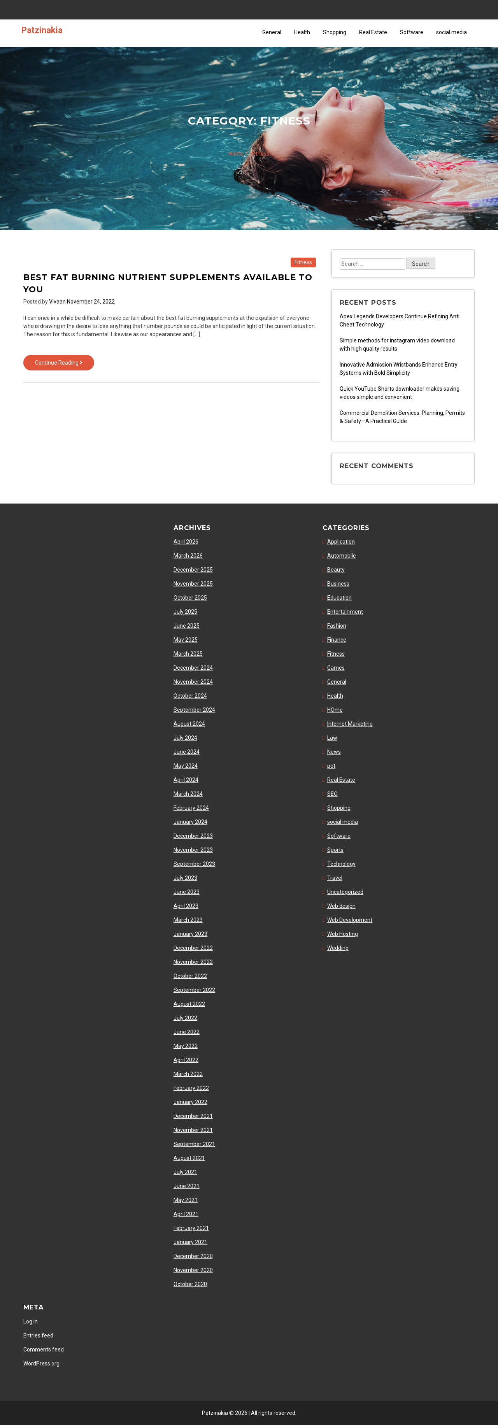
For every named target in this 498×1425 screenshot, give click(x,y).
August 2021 (189, 1158)
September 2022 (194, 990)
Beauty (336, 570)
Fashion (336, 626)
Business (338, 584)
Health (302, 32)
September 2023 (194, 864)
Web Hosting (342, 934)
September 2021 (194, 1144)
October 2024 (190, 696)
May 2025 (186, 640)
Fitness (303, 262)
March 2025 (188, 654)
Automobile (341, 556)
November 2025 (193, 584)
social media (451, 32)
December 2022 (193, 948)
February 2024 (191, 808)
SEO (332, 794)
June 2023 (187, 892)
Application (341, 542)
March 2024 (188, 794)
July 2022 (185, 1018)
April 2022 (186, 1060)
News (334, 752)
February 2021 (191, 1228)
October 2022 (190, 976)
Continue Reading (64, 364)
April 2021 (186, 1214)
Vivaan (57, 301)
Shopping (334, 32)
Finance (336, 640)
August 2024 (189, 724)
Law (332, 738)
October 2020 (190, 1284)
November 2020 (193, 1270)
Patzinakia (42, 30)
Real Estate (373, 32)
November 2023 (193, 850)
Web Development (349, 920)
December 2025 (193, 570)
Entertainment (345, 612)
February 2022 (191, 1088)
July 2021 (185, 1172)
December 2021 (193, 1116)
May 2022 (186, 1046)
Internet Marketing (350, 724)
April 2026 (186, 542)
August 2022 (189, 1004)
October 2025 (190, 598)
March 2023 (188, 920)
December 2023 (193, 836)
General (271, 32)
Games (336, 668)
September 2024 (194, 710)
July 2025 (185, 612)
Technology (341, 864)
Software (411, 32)
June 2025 (187, 626)
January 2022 (190, 1102)
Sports (335, 850)
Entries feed (38, 1335)
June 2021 (187, 1186)
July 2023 (185, 878)
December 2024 (193, 668)
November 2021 (193, 1130)
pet (331, 766)
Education (339, 598)
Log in (30, 1321)
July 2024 (185, 738)
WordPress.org (41, 1363)
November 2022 (193, 962)
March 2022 (188, 1074)
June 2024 (187, 752)
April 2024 (186, 780)
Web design (341, 906)
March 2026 (188, 556)
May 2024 (186, 766)
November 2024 (193, 682)
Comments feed (43, 1349)
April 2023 (186, 906)
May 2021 (186, 1200)
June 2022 (187, 1032)
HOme (335, 710)
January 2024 (190, 822)
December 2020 (193, 1256)
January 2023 (190, 934)
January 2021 (190, 1242)
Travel (334, 878)
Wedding (338, 948)
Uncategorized (345, 892)
